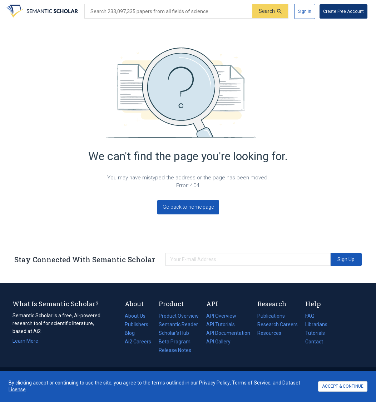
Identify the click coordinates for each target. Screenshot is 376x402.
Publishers (136, 324)
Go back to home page (188, 207)
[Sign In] (304, 11)
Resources (269, 333)
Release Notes (175, 350)
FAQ (310, 316)
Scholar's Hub (174, 333)
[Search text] (168, 11)
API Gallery (218, 341)
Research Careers (277, 324)
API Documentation (228, 333)
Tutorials (315, 333)
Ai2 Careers (138, 341)
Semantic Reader (178, 324)
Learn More (25, 341)
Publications (271, 316)
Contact (314, 341)
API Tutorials (220, 324)
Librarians (316, 324)
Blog (132, 333)
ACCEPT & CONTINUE (342, 386)
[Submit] (270, 11)
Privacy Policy (214, 383)
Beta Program (175, 341)
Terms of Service (251, 383)
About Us (135, 316)
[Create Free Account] (343, 11)
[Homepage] (41, 11)
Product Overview (179, 316)
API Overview (221, 316)
